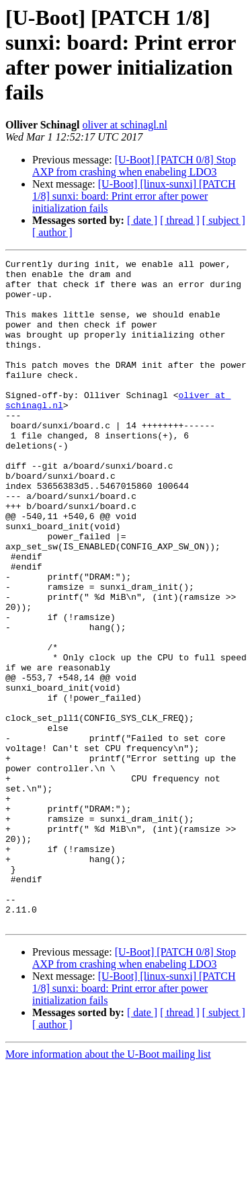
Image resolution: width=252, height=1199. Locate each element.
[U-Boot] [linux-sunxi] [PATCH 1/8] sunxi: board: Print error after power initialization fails (134, 196)
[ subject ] (223, 220)
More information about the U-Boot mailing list (108, 1187)
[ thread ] (180, 220)
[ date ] (142, 220)
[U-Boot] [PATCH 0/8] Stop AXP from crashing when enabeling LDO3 (134, 166)
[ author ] (52, 232)
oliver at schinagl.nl (124, 124)
